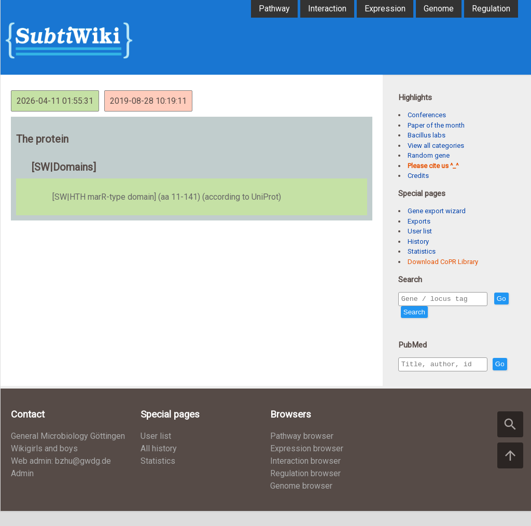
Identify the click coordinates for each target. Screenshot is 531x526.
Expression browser (306, 463)
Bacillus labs (426, 135)
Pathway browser (301, 451)
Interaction (327, 8)
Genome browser (301, 501)
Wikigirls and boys (44, 463)
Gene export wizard (437, 211)
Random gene (429, 155)
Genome (439, 8)
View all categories (436, 145)
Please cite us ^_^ (433, 166)
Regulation (491, 8)
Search (433, 313)
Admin (22, 488)
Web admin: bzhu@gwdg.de (61, 476)
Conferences (427, 115)
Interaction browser (305, 476)
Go (408, 313)
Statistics (422, 251)
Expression (385, 8)
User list (420, 231)
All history (159, 463)
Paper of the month (436, 125)
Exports (419, 221)
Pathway (274, 8)
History (418, 241)
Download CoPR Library (443, 262)
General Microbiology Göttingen (68, 451)
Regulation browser (305, 488)
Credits (418, 175)
